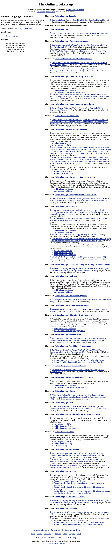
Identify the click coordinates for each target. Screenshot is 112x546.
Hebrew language (12, 36)
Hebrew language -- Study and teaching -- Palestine (74, 377)
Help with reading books (40, 530)
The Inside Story (70, 537)
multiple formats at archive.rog (65, 90)
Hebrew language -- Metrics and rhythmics (71, 296)
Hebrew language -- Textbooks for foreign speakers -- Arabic (77, 414)
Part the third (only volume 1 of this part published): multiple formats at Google (82, 491)
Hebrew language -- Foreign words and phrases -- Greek (76, 195)
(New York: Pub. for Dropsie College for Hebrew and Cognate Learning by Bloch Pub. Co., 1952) (79, 212)
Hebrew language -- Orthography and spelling (72, 305)
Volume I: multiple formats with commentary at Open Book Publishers (79, 360)
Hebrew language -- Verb (64, 432)
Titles (65, 534)
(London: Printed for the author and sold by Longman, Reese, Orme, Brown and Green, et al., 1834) (80, 150)
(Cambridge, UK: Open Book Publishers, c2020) (79, 20)
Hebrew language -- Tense (64, 403)
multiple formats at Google (63, 143)
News (44, 537)
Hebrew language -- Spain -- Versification (70, 366)
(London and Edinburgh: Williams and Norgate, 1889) (80, 240)
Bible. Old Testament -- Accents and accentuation (73, 59)
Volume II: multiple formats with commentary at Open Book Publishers (79, 362)
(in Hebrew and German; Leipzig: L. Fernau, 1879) (79, 51)
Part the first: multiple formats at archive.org (69, 481)
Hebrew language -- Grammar (66, 206)
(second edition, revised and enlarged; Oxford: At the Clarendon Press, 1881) (78, 397)
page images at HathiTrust (63, 145)
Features (51, 537)
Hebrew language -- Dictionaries (67, 116)
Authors (58, 534)
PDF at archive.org (60, 446)
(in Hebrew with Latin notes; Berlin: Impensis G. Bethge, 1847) (79, 122)
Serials (79, 534)
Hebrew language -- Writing (65, 471)
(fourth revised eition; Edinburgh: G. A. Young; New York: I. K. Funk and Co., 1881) (79, 160)
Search (39, 534)
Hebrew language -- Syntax (65, 391)
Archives (59, 537)
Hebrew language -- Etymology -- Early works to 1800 (75, 177)
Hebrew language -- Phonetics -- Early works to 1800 (74, 315)
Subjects (72, 534)
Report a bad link (57, 530)
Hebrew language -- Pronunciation (68, 334)
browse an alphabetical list (46, 12)
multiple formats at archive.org (65, 230)
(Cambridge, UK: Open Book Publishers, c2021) (77, 460)
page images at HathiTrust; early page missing (70, 92)
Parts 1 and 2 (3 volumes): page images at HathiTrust (72, 493)
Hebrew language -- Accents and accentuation (72, 41)
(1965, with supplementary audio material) (75, 234)
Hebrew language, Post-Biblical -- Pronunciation (73, 346)
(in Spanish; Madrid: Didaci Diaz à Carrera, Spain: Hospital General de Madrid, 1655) (80, 96)
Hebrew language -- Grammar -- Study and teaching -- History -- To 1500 (82, 264)
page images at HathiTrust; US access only (69, 387)
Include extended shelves (75, 10)
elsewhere (28, 28)
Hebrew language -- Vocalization (67, 449)
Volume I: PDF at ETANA (63, 171)
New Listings (48, 534)
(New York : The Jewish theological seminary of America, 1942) (79, 200)
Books (38, 537)
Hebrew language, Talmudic (65, 16)
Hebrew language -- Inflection (66, 276)
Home (33, 534)
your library (18, 28)
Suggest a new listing (72, 530)
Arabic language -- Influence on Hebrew (70, 497)
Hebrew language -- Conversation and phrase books (74, 104)
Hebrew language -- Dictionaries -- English (71, 129)
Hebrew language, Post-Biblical (66, 508)
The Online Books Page (55, 4)
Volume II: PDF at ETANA (63, 173)
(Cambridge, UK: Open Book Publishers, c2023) (77, 70)
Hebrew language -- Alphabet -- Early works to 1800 (74, 76)
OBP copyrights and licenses (56, 543)
